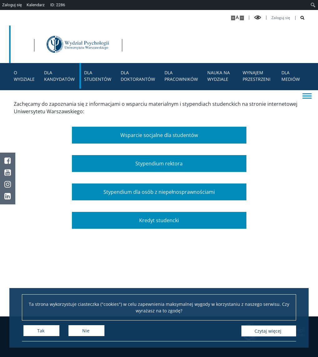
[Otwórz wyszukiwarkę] (300, 18)
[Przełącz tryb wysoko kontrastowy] (258, 18)
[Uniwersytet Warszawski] (56, 44)
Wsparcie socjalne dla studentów (159, 135)
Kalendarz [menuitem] (36, 4)
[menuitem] (313, 5)
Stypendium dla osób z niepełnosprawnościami (159, 191)
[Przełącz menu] (307, 95)
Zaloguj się (280, 18)
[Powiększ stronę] (233, 18)
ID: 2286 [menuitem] (57, 4)
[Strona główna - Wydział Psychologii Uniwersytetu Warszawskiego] (146, 44)
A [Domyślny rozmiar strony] (237, 17)
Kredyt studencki (159, 220)
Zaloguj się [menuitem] (12, 4)
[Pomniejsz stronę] (242, 18)
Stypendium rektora (159, 163)
